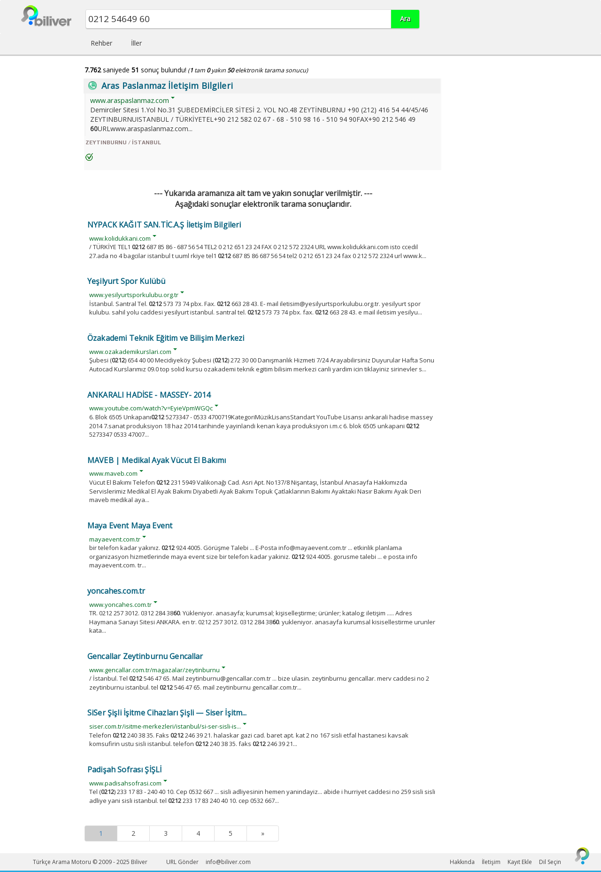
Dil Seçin (550, 862)
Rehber (101, 43)
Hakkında (462, 862)
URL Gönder (182, 862)
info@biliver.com (228, 862)
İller (136, 43)
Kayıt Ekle (520, 862)
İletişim (491, 862)
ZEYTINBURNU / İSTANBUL (123, 142)
